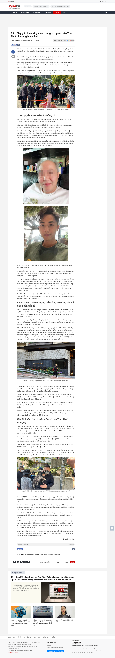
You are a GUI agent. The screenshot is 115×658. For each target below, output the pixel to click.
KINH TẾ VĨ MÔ (25, 12)
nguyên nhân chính (48, 554)
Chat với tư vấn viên (56, 651)
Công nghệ (46, 637)
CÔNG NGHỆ (48, 12)
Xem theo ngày (45, 562)
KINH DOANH (36, 12)
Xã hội (19, 637)
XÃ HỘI (15, 12)
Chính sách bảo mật (13, 652)
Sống (37, 40)
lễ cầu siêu (57, 554)
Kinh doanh (37, 637)
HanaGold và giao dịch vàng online (60, 6)
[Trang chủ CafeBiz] (9, 12)
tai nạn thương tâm (29, 554)
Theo (46, 544)
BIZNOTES (27, 6)
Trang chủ (11, 637)
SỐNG (57, 12)
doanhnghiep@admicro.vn (57, 647)
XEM (72, 562)
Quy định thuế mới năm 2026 (41, 6)
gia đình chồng (39, 554)
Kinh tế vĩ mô (27, 637)
